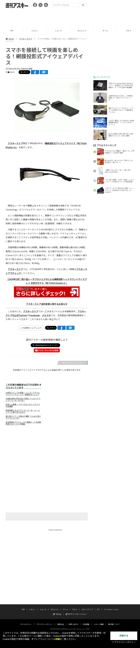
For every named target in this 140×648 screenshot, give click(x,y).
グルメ (74, 607)
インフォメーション (111, 607)
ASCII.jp (57, 611)
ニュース (58, 30)
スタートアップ (87, 607)
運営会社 (60, 621)
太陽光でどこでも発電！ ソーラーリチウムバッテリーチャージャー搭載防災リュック (23, 394)
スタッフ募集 (99, 621)
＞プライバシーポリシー (124, 642)
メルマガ (46, 315)
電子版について (114, 621)
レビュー (35, 30)
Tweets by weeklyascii (55, 530)
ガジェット (81, 30)
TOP (11, 30)
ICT (98, 607)
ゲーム (105, 30)
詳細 (57, 639)
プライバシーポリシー (44, 621)
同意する (123, 635)
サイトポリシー (26, 621)
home (10, 38)
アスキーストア (25, 38)
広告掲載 (86, 621)
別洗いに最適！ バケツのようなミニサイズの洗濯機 (23, 405)
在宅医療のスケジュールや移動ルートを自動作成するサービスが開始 (23, 423)
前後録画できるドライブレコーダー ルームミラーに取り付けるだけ (23, 411)
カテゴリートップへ (72, 362)
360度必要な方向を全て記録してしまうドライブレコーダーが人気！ (23, 399)
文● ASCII (10, 72)
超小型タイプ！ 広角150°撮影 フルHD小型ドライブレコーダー (23, 417)
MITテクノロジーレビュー (76, 611)
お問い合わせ (73, 621)
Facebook (34, 315)
